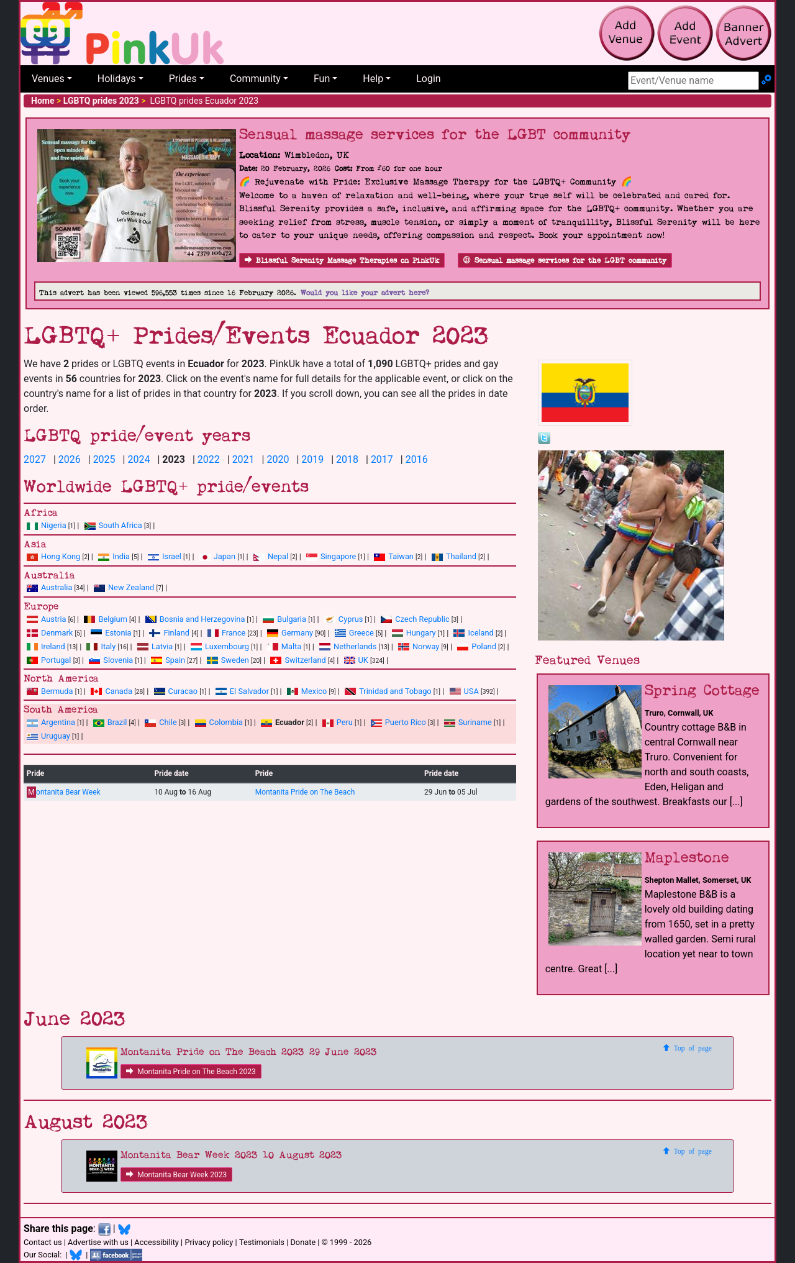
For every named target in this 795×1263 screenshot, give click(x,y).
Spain (168, 660)
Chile (160, 722)
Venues (48, 78)
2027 (35, 459)
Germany (290, 632)
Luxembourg (220, 646)
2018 (347, 459)
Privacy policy (208, 1242)
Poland (476, 646)
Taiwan (394, 556)
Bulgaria (284, 619)
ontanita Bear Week (64, 792)
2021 (243, 459)
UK (356, 660)
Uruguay (48, 736)
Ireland (46, 646)
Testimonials (261, 1242)
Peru (337, 722)
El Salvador (242, 691)
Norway (418, 646)
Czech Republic (415, 619)
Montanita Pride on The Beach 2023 (191, 1071)
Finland (169, 632)
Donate (303, 1242)
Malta (284, 646)
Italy (101, 646)
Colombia (219, 722)
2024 (138, 459)
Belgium (105, 619)
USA (464, 691)
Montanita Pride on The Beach (305, 792)
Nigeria (46, 525)
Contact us (43, 1242)
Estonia (111, 632)
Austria (46, 619)
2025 (104, 459)
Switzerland (297, 660)
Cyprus (343, 619)
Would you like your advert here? (365, 293)
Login (428, 78)
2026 (69, 459)
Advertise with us (98, 1242)
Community (255, 78)
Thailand (454, 556)
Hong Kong (53, 556)
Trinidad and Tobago (388, 691)
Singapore (331, 556)
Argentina (51, 722)
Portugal (49, 660)
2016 (417, 459)
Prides (183, 78)
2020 (277, 459)
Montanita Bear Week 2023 (176, 1174)
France (226, 632)
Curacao (176, 691)
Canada (111, 691)
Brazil (110, 722)
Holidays (117, 78)
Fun (322, 78)
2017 (382, 459)
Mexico (307, 691)
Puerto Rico (398, 722)
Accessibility (156, 1242)
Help (373, 78)
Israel (164, 556)
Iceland (473, 632)
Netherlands (347, 646)
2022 (209, 459)
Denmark (50, 632)
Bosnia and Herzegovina (195, 619)
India (114, 556)
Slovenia (111, 660)
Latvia (155, 646)
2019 (312, 459)
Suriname (468, 722)
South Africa (113, 525)
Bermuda (50, 691)
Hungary (414, 632)
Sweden (228, 660)
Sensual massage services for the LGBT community (564, 260)
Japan (217, 556)
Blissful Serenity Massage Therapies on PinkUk (342, 260)
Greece (354, 632)
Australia (49, 587)
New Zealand (124, 587)
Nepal (270, 556)
